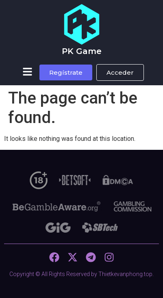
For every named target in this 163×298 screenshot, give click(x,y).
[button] (27, 72)
